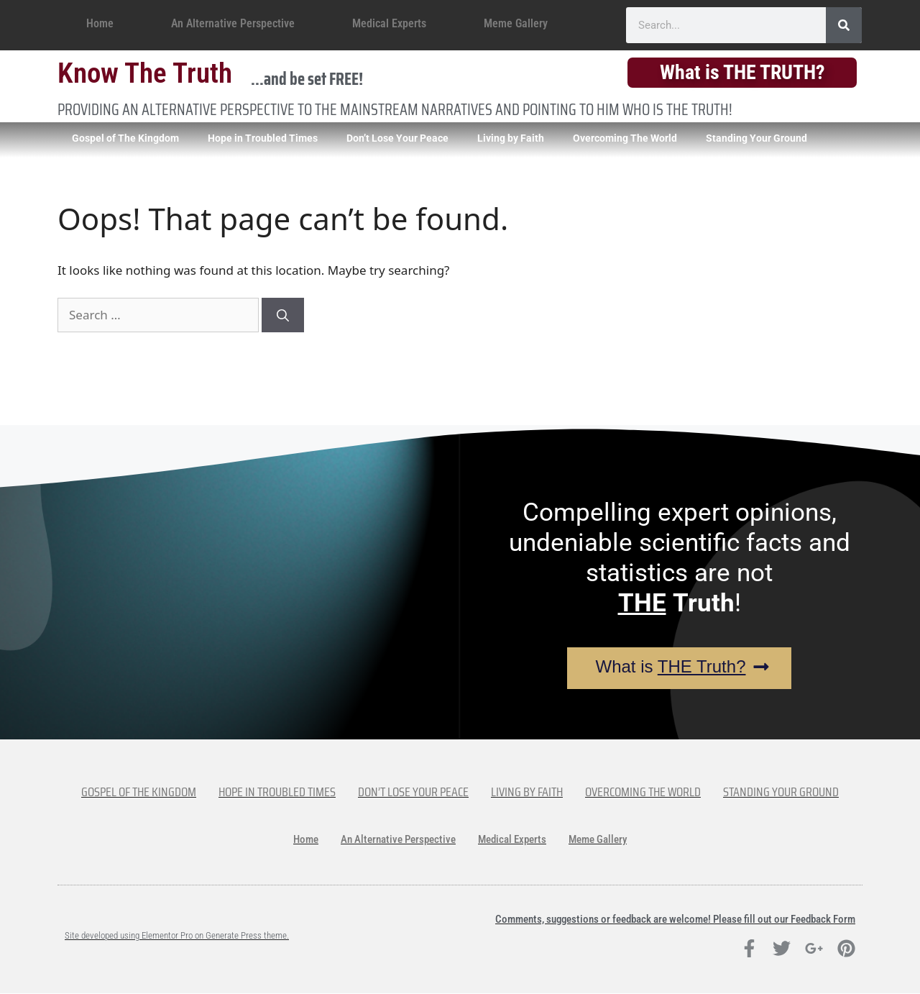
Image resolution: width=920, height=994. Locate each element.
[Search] (844, 25)
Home (100, 23)
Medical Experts (389, 23)
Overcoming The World (625, 138)
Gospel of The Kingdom (125, 138)
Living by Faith (510, 138)
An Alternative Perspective (233, 23)
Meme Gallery (516, 23)
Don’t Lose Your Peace (397, 138)
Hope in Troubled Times (263, 138)
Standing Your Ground (756, 138)
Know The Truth (145, 73)
